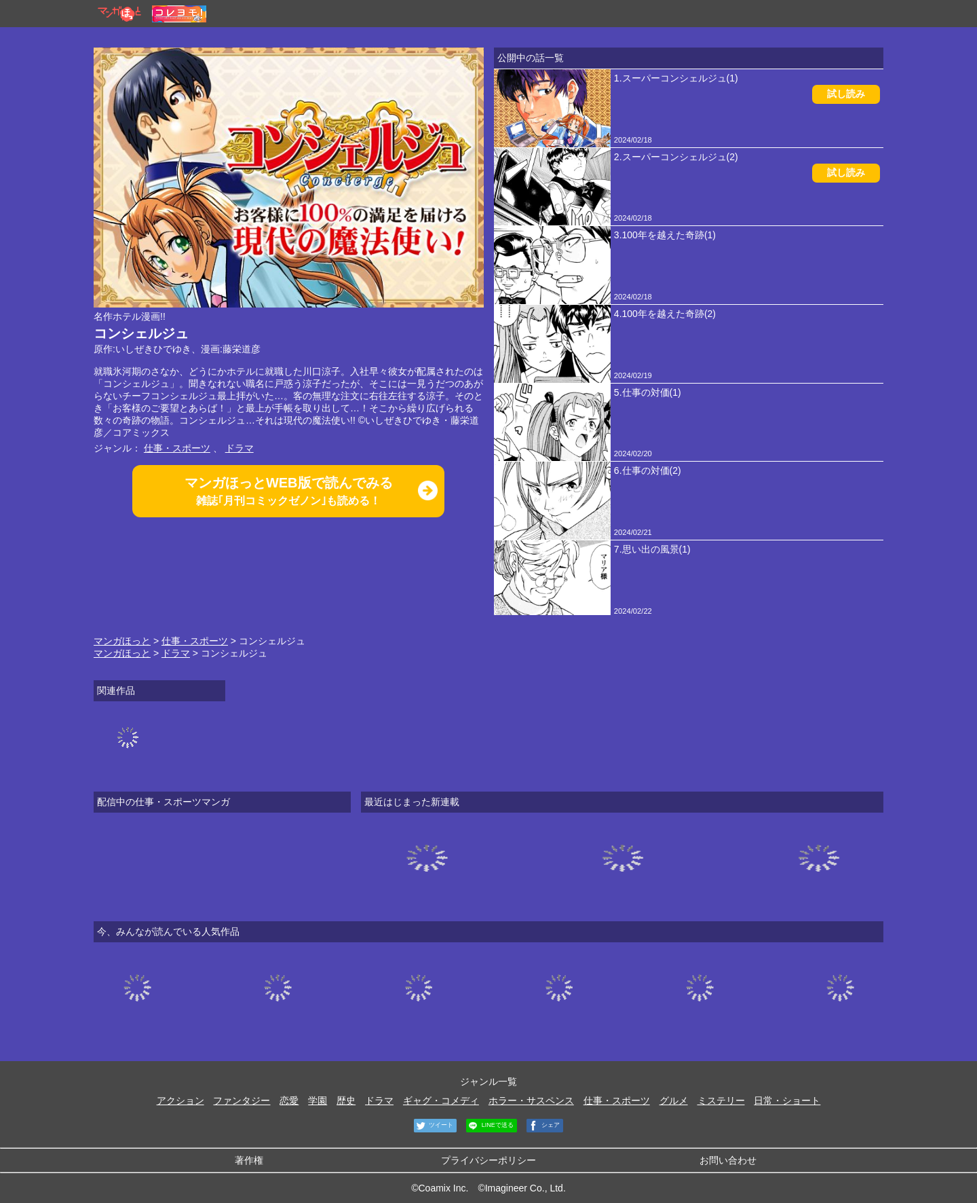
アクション (180, 1100)
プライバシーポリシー (488, 1160)
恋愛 (289, 1100)
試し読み (846, 93)
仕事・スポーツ (177, 448)
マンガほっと (122, 640)
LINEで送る (490, 1125)
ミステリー (721, 1100)
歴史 (346, 1100)
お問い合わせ (728, 1160)
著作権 (249, 1160)
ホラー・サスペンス (531, 1100)
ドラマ (239, 448)
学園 (317, 1100)
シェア (543, 1125)
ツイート (434, 1125)
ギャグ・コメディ (441, 1100)
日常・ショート (787, 1100)
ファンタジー (241, 1100)
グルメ (673, 1100)
